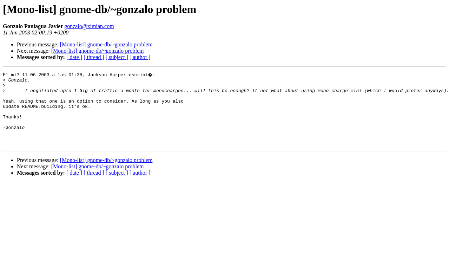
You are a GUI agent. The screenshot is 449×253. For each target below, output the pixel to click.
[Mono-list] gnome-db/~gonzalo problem (106, 44)
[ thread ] (94, 57)
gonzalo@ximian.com (89, 26)
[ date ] (74, 57)
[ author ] (140, 57)
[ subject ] (117, 57)
